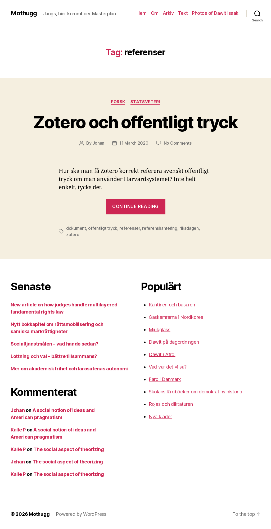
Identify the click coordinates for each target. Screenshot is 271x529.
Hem (142, 13)
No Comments (178, 143)
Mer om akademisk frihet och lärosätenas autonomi (69, 368)
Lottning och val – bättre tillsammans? (54, 356)
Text (183, 13)
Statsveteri (145, 101)
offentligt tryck (102, 228)
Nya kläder (160, 416)
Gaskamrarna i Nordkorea (176, 317)
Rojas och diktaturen (171, 404)
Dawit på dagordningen (174, 342)
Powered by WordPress (81, 514)
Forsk (118, 101)
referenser (129, 228)
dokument (76, 228)
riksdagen (189, 228)
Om (155, 13)
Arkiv (168, 13)
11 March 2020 (133, 143)
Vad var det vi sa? (168, 367)
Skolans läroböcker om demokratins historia (195, 391)
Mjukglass (159, 329)
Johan (99, 143)
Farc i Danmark (165, 379)
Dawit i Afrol (162, 354)
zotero (72, 234)
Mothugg (24, 13)
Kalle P (18, 430)
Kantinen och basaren (172, 304)
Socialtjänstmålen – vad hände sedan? (54, 344)
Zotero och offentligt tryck (135, 122)
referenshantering (159, 228)
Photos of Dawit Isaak (215, 13)
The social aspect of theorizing (68, 449)
